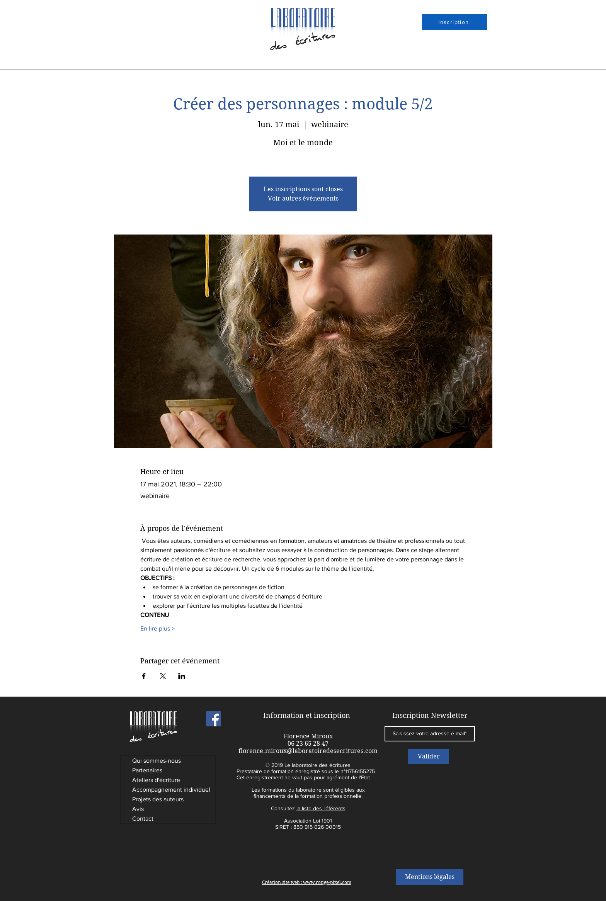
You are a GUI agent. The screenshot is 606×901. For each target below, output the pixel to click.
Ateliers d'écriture (156, 780)
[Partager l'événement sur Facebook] (144, 676)
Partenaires (147, 770)
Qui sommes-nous (156, 760)
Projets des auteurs (158, 799)
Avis (138, 809)
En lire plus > (157, 628)
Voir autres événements (303, 198)
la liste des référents (321, 808)
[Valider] (428, 756)
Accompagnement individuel (171, 789)
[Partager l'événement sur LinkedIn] (182, 676)
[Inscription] (454, 22)
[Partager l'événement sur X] (163, 676)
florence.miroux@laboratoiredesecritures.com (308, 751)
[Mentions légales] (429, 877)
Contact (142, 818)
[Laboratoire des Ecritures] (213, 718)
